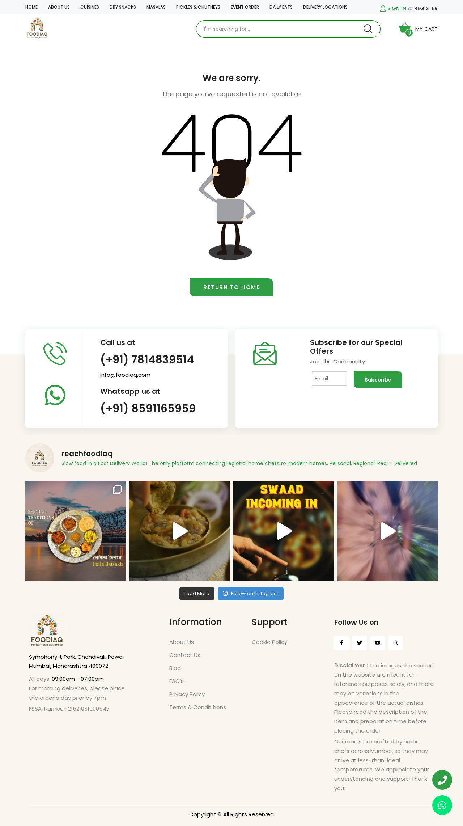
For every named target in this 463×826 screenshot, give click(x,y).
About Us (181, 642)
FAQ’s (176, 681)
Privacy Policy (187, 694)
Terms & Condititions (197, 707)
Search (368, 29)
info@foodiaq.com (125, 375)
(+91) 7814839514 (147, 359)
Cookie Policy (269, 642)
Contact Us (184, 655)
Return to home (231, 287)
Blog (175, 668)
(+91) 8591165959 (148, 408)
